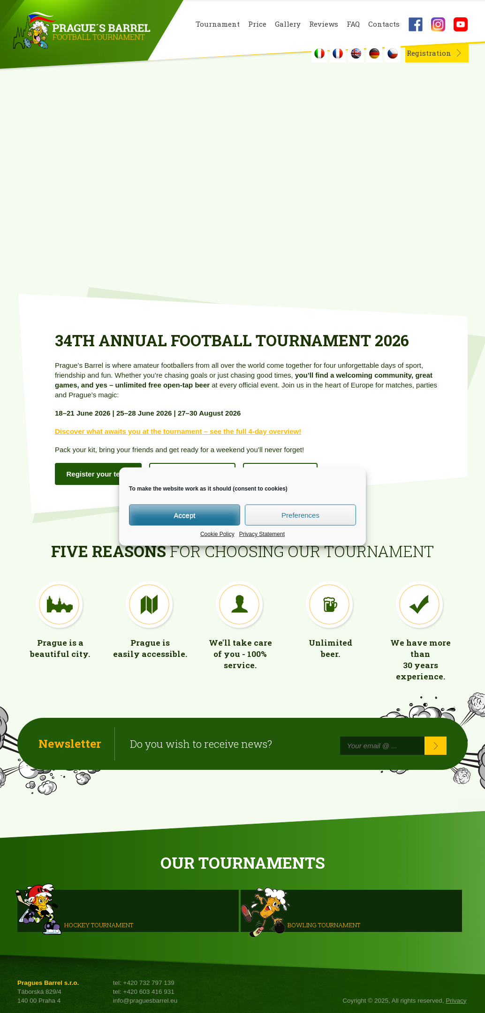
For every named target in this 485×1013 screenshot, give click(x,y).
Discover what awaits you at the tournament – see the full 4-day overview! (178, 431)
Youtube (461, 24)
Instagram (438, 24)
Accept (185, 515)
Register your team (98, 474)
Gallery (288, 24)
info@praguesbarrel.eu (145, 1000)
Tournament (218, 24)
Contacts (384, 24)
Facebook (416, 24)
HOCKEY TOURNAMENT (98, 925)
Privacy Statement (262, 534)
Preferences (300, 515)
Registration (429, 53)
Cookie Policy (217, 534)
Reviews (323, 24)
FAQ (353, 24)
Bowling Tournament (324, 925)
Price (257, 24)
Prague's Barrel (81, 31)
